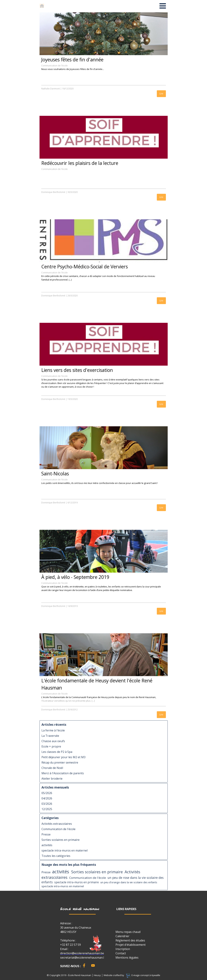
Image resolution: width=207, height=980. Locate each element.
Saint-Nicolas (55, 473)
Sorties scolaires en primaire (60, 840)
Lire (161, 93)
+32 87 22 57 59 (70, 945)
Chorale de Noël (52, 768)
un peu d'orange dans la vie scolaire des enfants (128, 882)
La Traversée (50, 736)
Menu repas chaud (128, 932)
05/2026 (46, 793)
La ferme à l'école (53, 730)
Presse (46, 834)
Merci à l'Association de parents (62, 773)
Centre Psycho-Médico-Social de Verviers (84, 266)
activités (46, 845)
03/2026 (46, 804)
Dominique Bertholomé (53, 192)
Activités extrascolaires (56, 824)
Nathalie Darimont (50, 88)
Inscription (123, 949)
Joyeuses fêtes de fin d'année (72, 59)
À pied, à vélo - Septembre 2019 (75, 577)
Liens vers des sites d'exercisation (77, 370)
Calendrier (122, 936)
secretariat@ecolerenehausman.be (83, 957)
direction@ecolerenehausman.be (82, 953)
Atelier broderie (51, 779)
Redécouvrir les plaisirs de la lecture (79, 163)
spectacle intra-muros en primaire (76, 882)
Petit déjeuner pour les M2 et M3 (63, 757)
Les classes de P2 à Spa (56, 752)
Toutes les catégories (55, 856)
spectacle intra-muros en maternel (64, 850)
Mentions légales (127, 957)
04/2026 (46, 798)
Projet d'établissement (131, 945)
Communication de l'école (54, 65)
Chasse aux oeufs (53, 741)
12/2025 (46, 809)
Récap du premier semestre (59, 762)
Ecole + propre (51, 746)
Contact (121, 953)
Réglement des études (130, 940)
